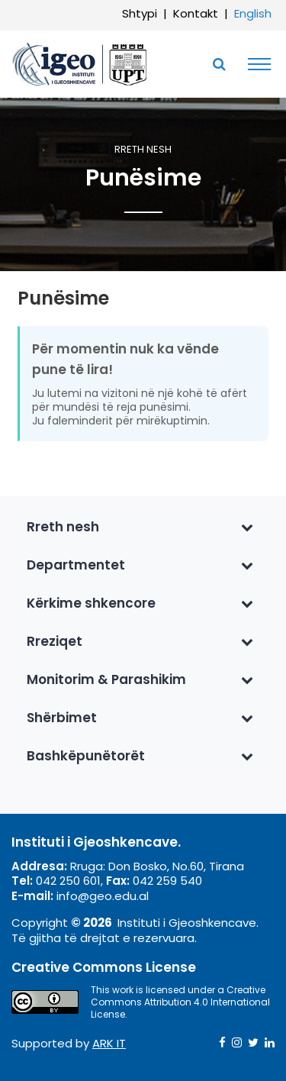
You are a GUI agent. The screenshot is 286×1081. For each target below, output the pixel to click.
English (253, 13)
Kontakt (195, 13)
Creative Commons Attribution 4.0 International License (180, 1001)
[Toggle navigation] (255, 64)
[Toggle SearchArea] (218, 64)
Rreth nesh (143, 150)
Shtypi (139, 13)
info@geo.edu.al (102, 896)
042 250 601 (68, 881)
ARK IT (109, 1043)
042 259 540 (167, 881)
